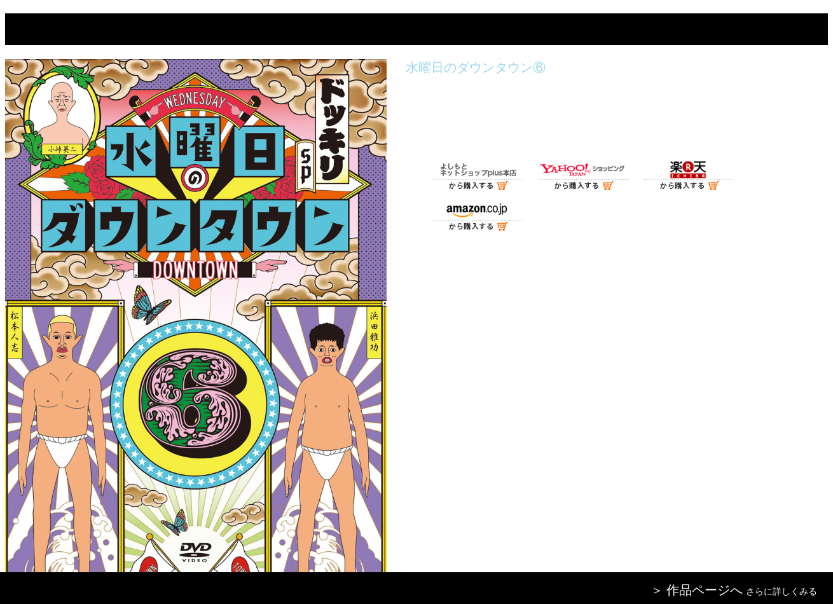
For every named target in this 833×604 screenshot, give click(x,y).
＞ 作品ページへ (697, 590)
